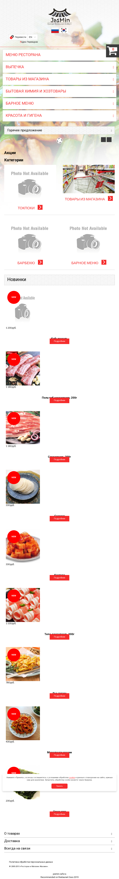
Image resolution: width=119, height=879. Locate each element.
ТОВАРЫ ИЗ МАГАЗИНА (89, 199)
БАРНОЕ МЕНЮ (88, 263)
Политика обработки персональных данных (31, 862)
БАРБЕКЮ (30, 263)
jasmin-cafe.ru (59, 874)
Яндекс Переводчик (29, 42)
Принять (59, 786)
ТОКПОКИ (30, 208)
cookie (72, 777)
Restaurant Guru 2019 (68, 877)
